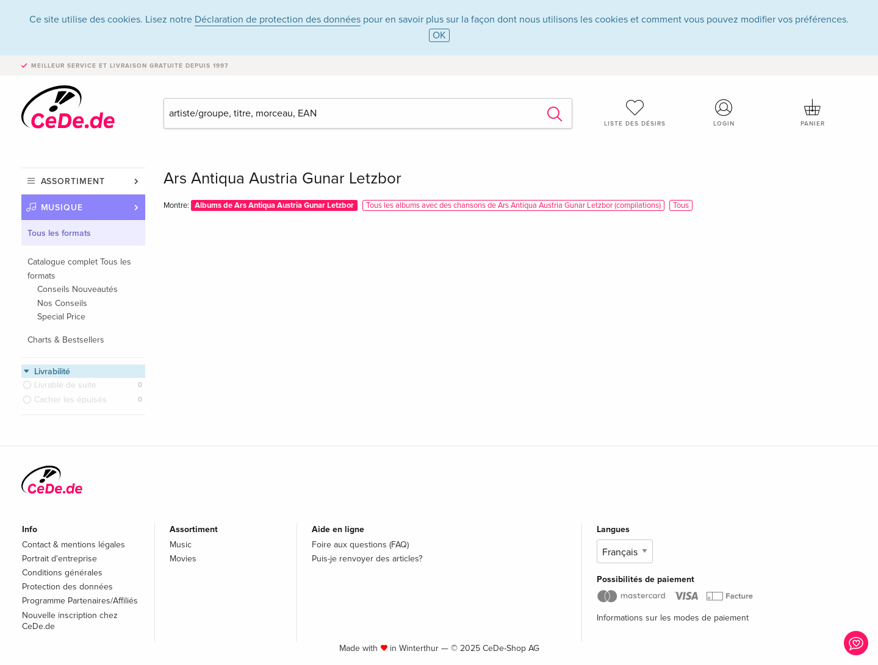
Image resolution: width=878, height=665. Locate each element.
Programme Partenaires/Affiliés (80, 601)
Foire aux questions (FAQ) (360, 544)
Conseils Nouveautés (77, 289)
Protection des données (67, 586)
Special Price (61, 316)
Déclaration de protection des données (278, 19)
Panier (812, 112)
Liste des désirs (635, 112)
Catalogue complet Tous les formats (79, 268)
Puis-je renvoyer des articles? (367, 558)
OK (439, 35)
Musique (62, 207)
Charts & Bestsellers (65, 340)
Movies (183, 558)
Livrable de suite (65, 385)
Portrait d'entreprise (59, 558)
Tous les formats (59, 233)
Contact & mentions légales (73, 544)
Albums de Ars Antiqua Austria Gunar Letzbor (274, 205)
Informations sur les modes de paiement (673, 618)
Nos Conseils (62, 303)
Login (723, 112)
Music (181, 544)
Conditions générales (62, 572)
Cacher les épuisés (70, 399)
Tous (681, 205)
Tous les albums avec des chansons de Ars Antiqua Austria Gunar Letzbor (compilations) (513, 205)
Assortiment (73, 181)
